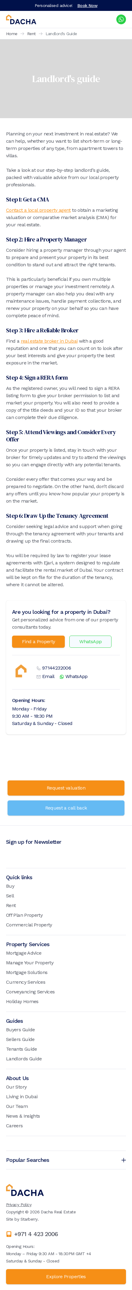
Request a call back (66, 808)
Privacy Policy (18, 1204)
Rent (31, 33)
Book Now (87, 5)
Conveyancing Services (30, 992)
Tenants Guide (21, 1049)
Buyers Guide (20, 1029)
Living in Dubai (21, 1096)
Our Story (16, 1087)
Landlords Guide (24, 1059)
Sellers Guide (20, 1039)
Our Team (17, 1106)
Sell (10, 896)
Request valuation (66, 788)
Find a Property (38, 641)
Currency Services (25, 982)
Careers (14, 1126)
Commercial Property (29, 925)
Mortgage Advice (23, 953)
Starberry (29, 1219)
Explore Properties (66, 1276)
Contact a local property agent (38, 210)
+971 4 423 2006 (36, 1234)
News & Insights (23, 1116)
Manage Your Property (29, 963)
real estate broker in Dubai (49, 341)
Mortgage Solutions (26, 972)
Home (11, 33)
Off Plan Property (24, 915)
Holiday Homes (22, 1001)
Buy (10, 886)
